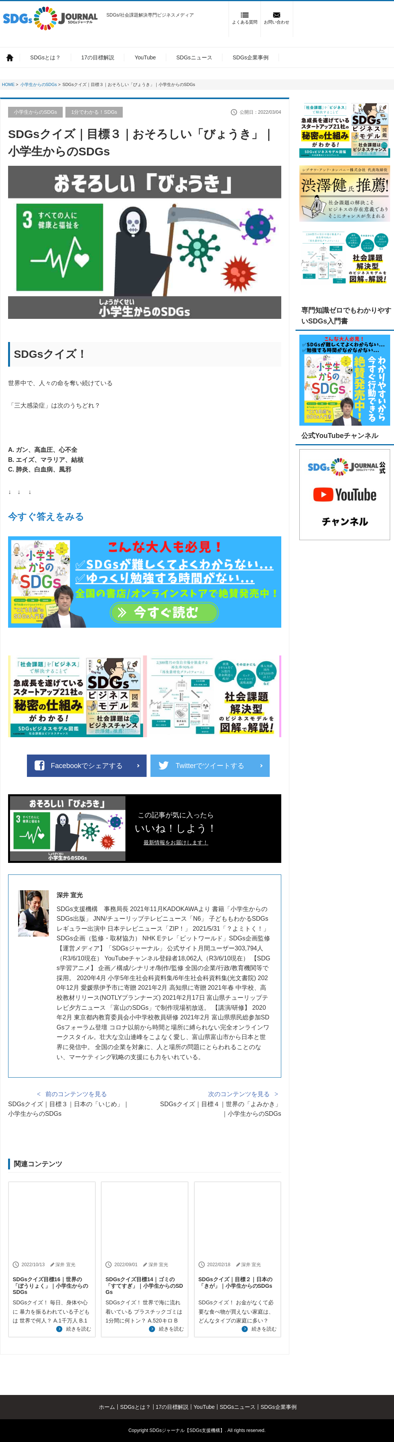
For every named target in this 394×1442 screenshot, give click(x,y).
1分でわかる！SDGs (94, 112)
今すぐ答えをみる (46, 516)
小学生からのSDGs (35, 112)
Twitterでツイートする (209, 766)
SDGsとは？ (45, 57)
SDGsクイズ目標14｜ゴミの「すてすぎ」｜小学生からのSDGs (144, 1285)
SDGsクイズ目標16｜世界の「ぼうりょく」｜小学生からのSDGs (50, 1285)
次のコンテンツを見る (239, 1094)
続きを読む (78, 1329)
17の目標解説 (97, 57)
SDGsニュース (194, 57)
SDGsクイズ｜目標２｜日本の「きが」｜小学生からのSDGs (235, 1282)
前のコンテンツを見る (76, 1094)
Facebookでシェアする (87, 766)
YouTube (145, 57)
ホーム (10, 57)
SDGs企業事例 (251, 57)
